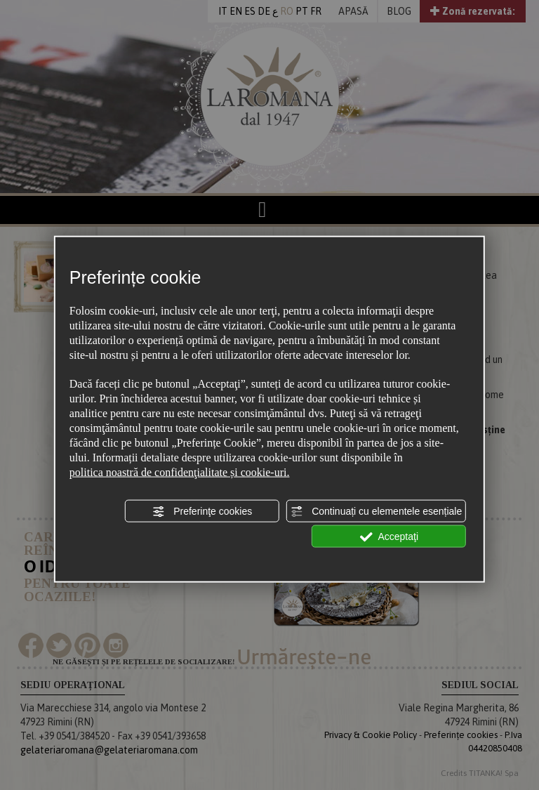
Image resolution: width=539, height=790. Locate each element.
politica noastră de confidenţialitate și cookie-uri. (179, 472)
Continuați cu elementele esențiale (376, 511)
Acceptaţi (388, 537)
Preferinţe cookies (202, 511)
